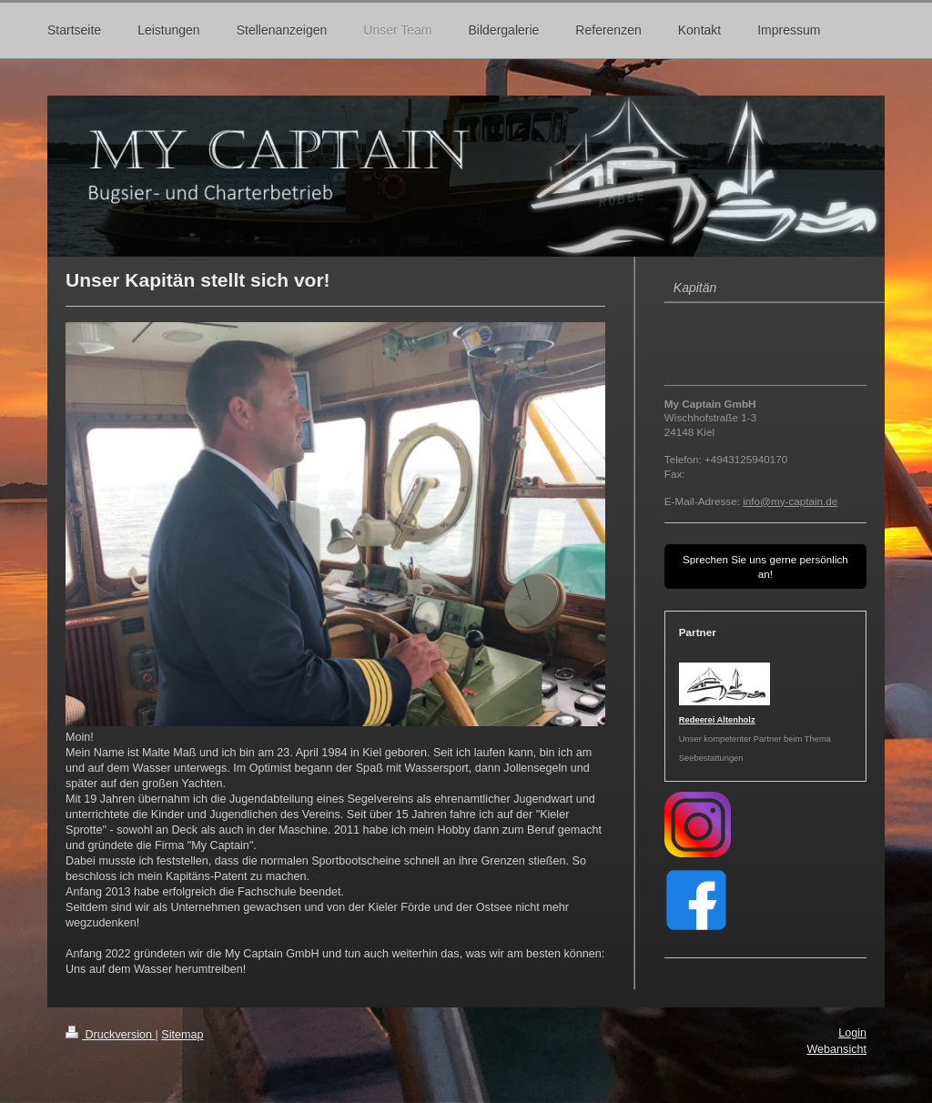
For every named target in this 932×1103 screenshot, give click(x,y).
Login (852, 1033)
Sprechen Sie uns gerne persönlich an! (765, 566)
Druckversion (110, 1034)
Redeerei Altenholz (717, 719)
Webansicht (836, 1049)
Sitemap (182, 1034)
